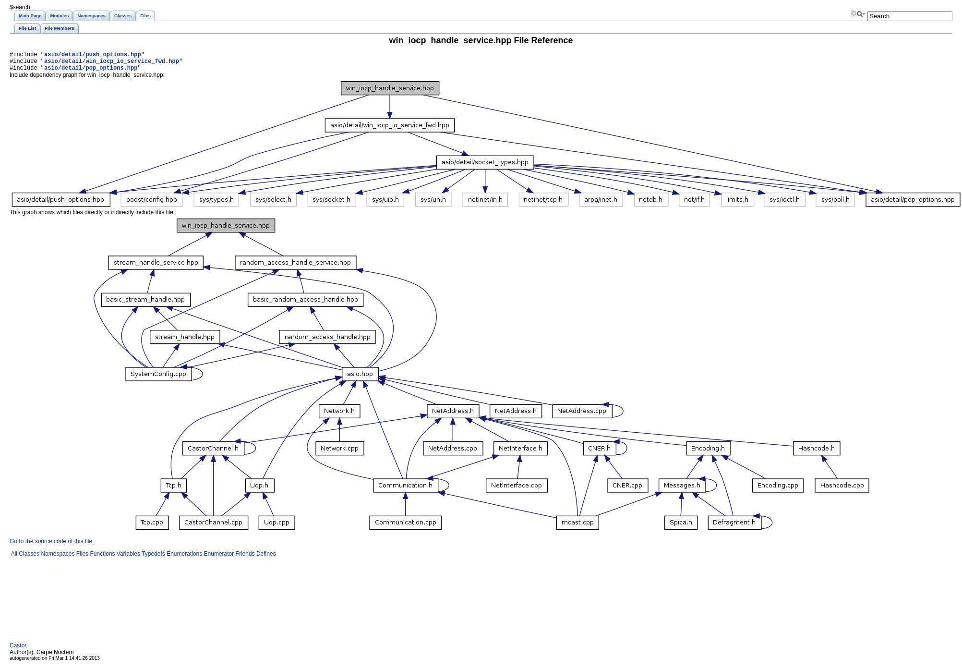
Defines (265, 558)
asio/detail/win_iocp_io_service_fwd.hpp (111, 64)
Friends (244, 558)
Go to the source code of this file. (52, 545)
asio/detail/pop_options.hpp (90, 72)
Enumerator (218, 558)
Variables (127, 558)
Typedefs (152, 558)
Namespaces (56, 558)
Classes (28, 558)
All (13, 558)
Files (81, 558)
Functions (101, 558)
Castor (18, 649)
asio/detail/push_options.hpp (92, 55)
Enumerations (183, 558)
